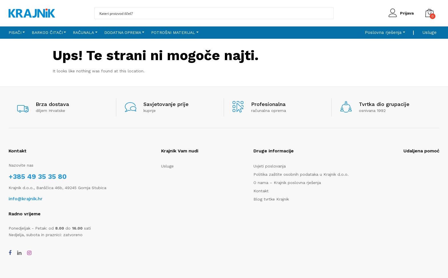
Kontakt (261, 191)
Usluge (429, 32)
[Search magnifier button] (328, 13)
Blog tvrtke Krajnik (271, 199)
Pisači (15, 32)
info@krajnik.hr (26, 198)
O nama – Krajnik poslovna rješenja (287, 182)
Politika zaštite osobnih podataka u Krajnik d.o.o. (301, 174)
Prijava (407, 13)
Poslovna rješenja (383, 32)
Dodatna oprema (122, 32)
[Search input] (210, 13)
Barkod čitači (47, 32)
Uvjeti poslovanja (269, 166)
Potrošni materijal (173, 32)
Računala (83, 32)
